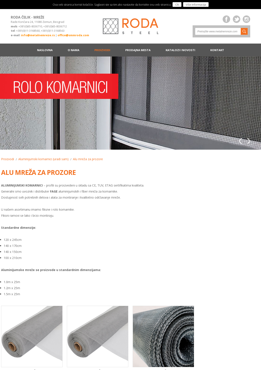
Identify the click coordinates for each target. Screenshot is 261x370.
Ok (177, 4)
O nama (73, 50)
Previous (241, 140)
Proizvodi (102, 50)
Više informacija (196, 4)
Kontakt (217, 50)
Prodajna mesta (138, 50)
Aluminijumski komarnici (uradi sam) (43, 159)
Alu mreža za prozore (88, 159)
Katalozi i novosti (180, 50)
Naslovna (45, 50)
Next (248, 140)
